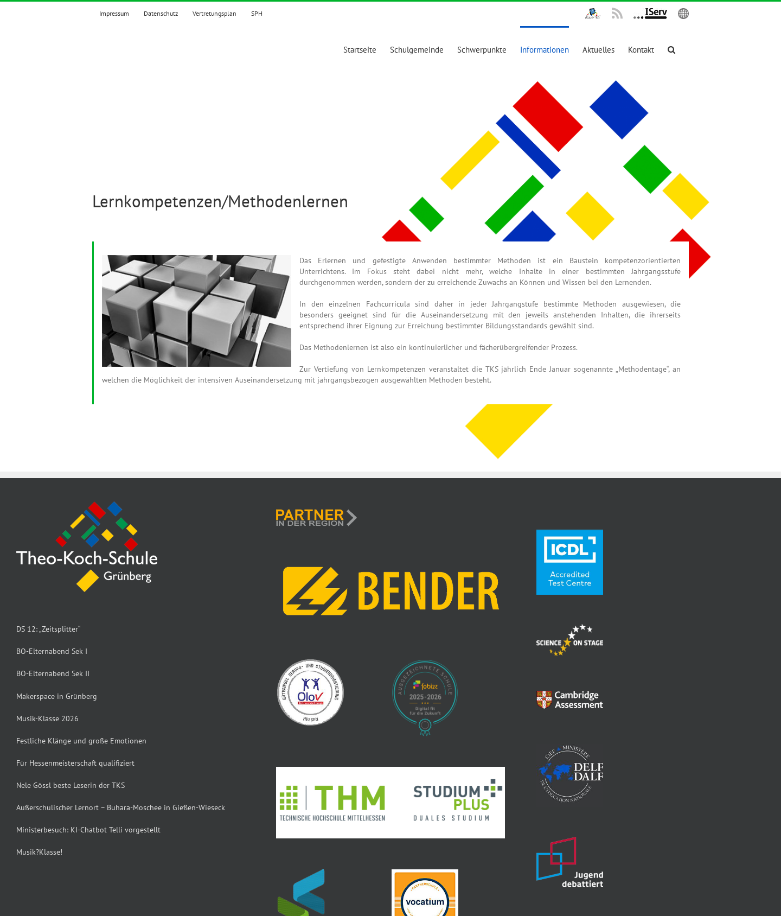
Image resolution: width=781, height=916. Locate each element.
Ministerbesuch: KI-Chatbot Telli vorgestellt (88, 830)
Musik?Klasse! (39, 852)
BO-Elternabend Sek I (51, 651)
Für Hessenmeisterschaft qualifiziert (75, 763)
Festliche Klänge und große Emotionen (81, 741)
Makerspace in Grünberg (56, 696)
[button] (671, 48)
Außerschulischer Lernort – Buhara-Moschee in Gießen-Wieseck (120, 807)
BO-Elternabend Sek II (52, 673)
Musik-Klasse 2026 (47, 718)
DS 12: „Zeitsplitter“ (48, 629)
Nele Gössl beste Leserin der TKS (70, 785)
